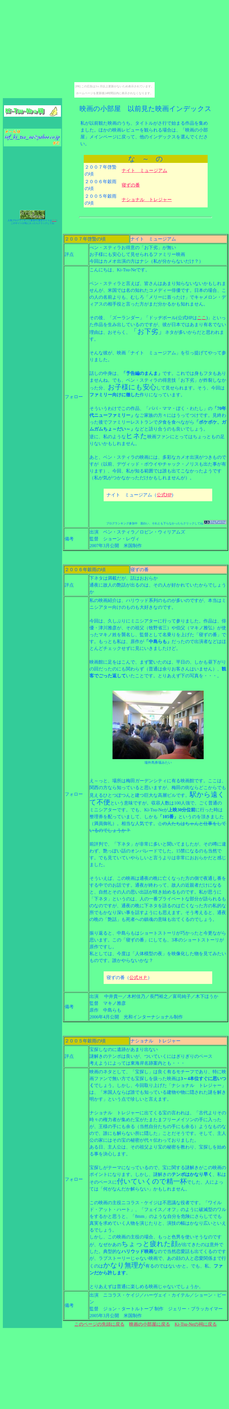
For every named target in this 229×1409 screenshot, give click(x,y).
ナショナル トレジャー (147, 199)
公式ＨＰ (138, 977)
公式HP (164, 494)
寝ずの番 (131, 185)
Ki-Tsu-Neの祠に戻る (196, 1324)
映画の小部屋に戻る (149, 1324)
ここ (54, 220)
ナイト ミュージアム (144, 170)
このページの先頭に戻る (99, 1324)
